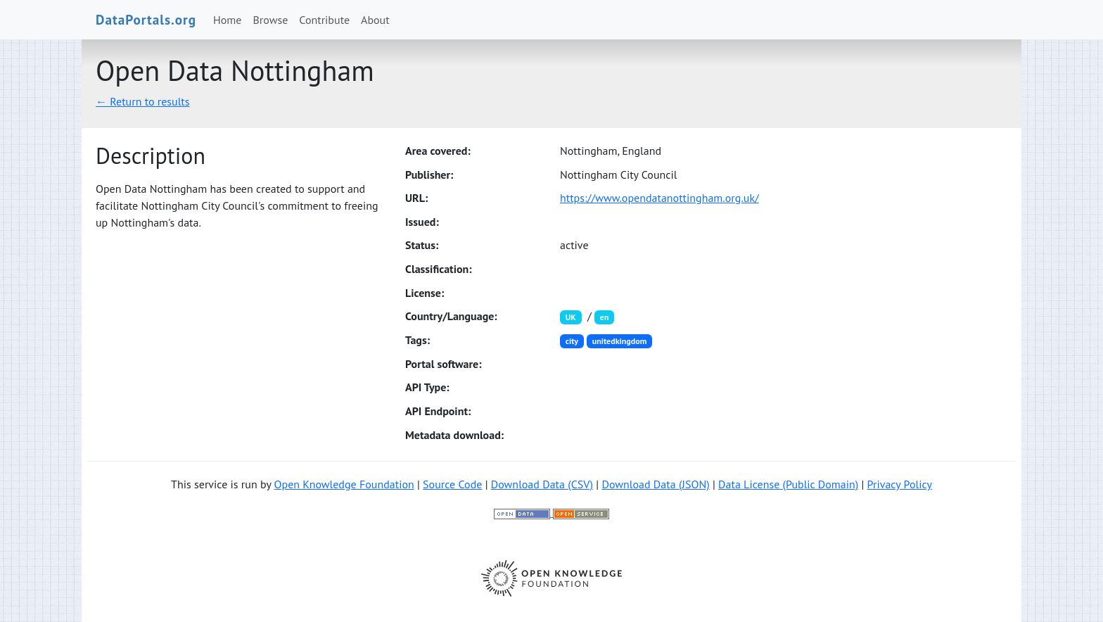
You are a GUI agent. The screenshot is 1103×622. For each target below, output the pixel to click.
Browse (270, 20)
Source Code (452, 484)
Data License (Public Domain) (788, 484)
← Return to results (143, 101)
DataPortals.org (146, 19)
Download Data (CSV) (542, 484)
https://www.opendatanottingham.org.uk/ (659, 198)
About (375, 20)
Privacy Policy (899, 484)
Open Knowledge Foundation (344, 484)
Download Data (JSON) (655, 484)
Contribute (324, 20)
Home (227, 20)
